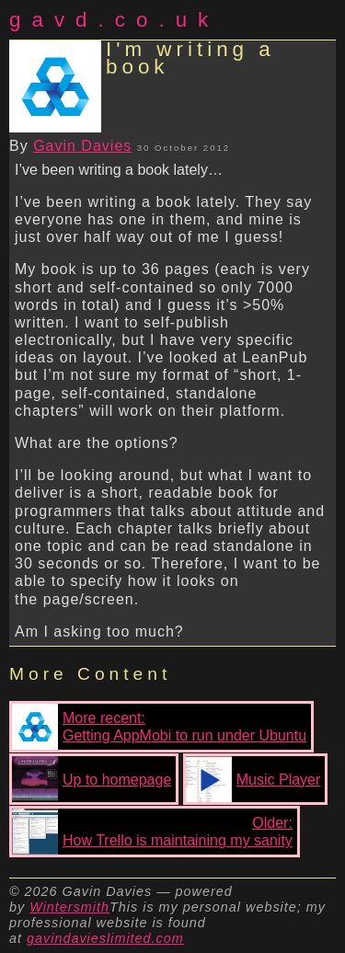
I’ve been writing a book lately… (119, 170)
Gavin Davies (82, 146)
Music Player (253, 779)
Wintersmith (69, 907)
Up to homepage (91, 779)
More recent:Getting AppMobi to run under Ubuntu (159, 727)
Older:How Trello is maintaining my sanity (152, 832)
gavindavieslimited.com (105, 938)
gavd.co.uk (114, 20)
